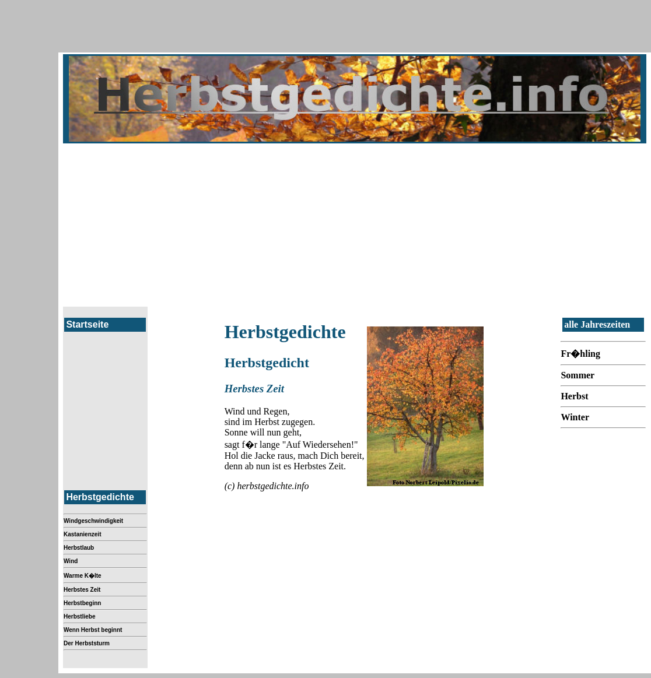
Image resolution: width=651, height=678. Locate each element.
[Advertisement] (355, 225)
